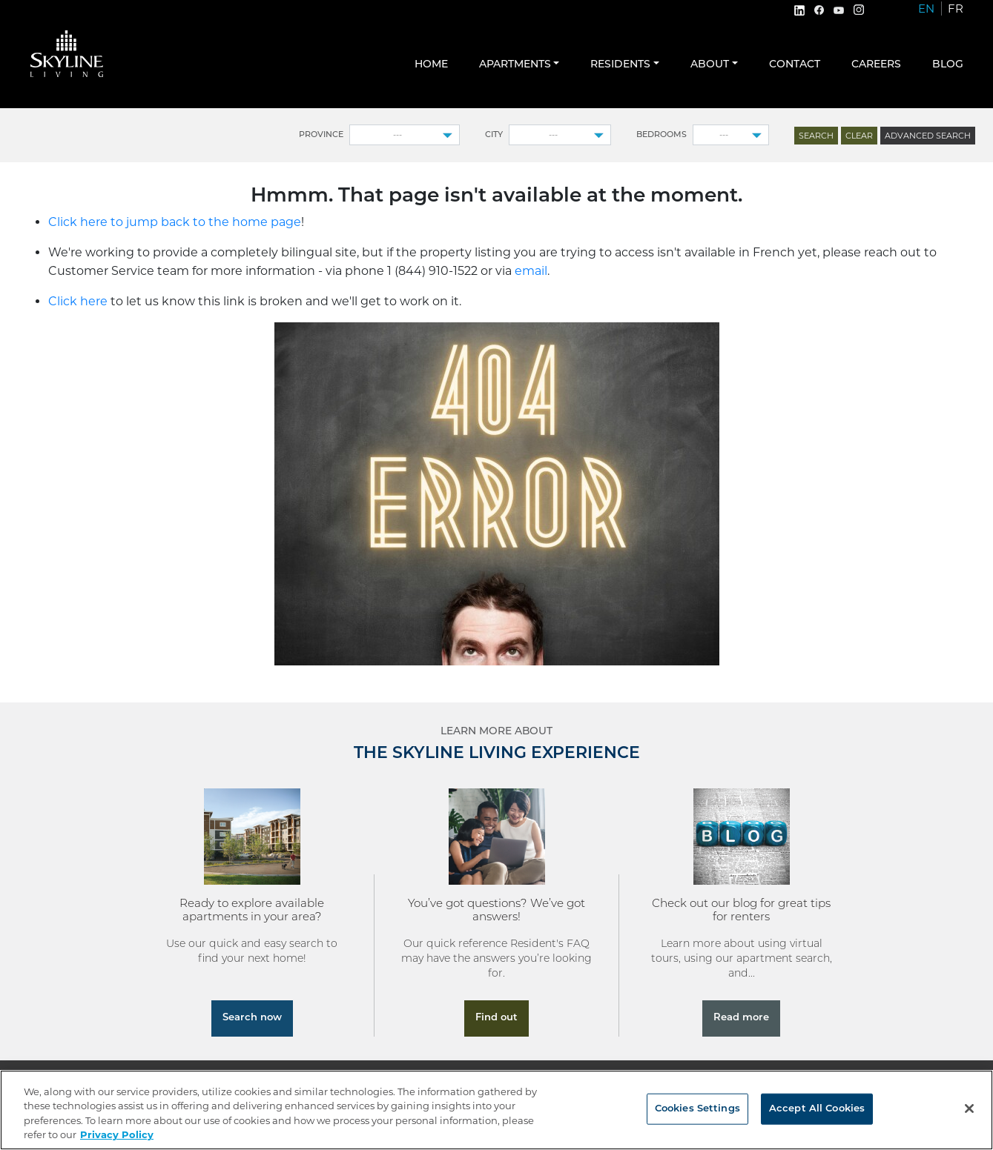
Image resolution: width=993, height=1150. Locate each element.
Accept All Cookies (817, 1109)
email (531, 271)
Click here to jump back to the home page (174, 222)
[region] (496, 1110)
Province (321, 135)
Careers (876, 64)
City (494, 135)
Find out (496, 1018)
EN (926, 8)
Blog (947, 64)
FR (955, 8)
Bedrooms (661, 135)
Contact (794, 64)
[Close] (969, 1108)
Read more (741, 1018)
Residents (620, 64)
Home (431, 64)
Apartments (515, 64)
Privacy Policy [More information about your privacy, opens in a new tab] (117, 1134)
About (709, 64)
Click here (78, 301)
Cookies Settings (697, 1109)
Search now (252, 1018)
